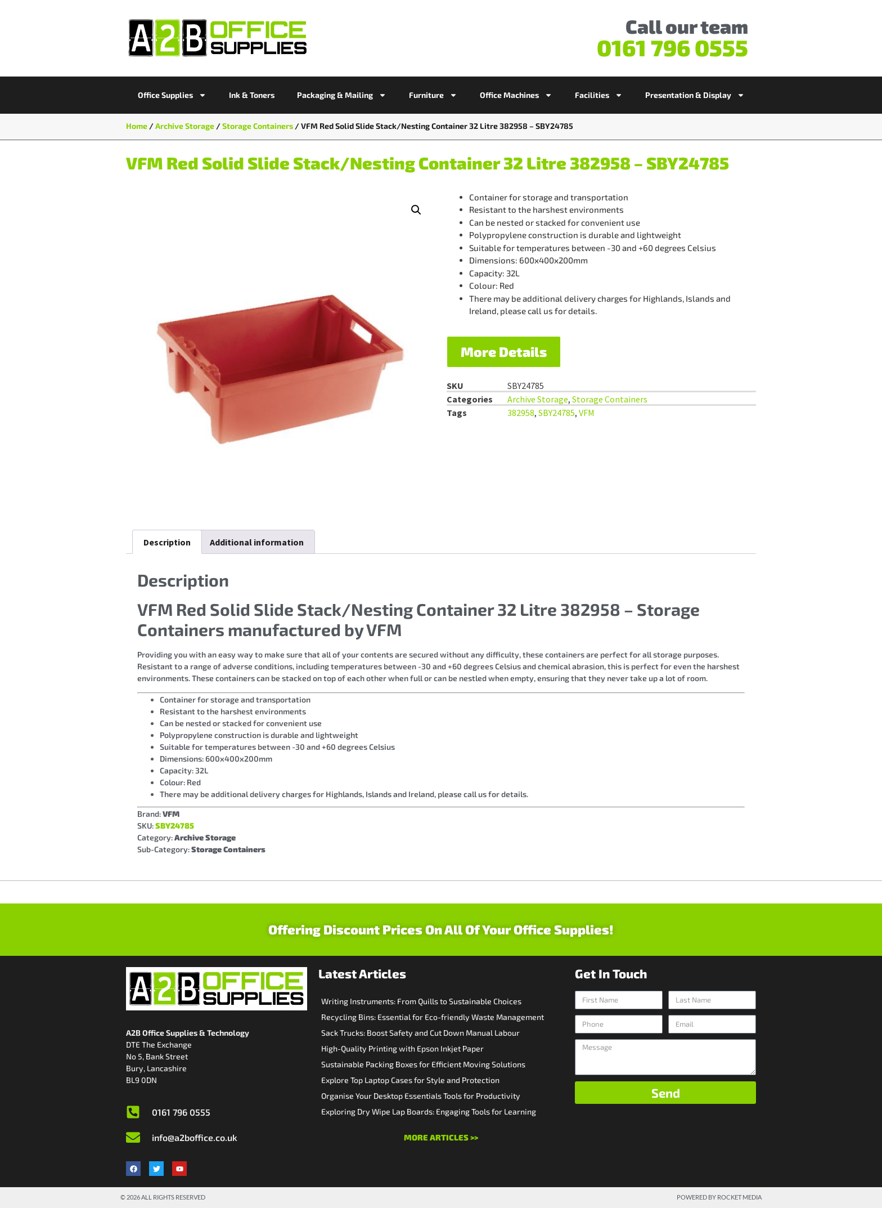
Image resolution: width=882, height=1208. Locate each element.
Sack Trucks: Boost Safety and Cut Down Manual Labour (420, 1032)
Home (136, 126)
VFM (587, 412)
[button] (416, 210)
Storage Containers (257, 126)
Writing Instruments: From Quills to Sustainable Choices (421, 1001)
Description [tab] (167, 542)
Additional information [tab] (257, 542)
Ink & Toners (251, 95)
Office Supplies (172, 95)
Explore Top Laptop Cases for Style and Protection (410, 1080)
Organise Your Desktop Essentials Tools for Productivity (420, 1095)
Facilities (599, 95)
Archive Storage (184, 126)
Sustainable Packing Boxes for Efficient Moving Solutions (423, 1064)
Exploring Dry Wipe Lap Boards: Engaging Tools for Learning (428, 1111)
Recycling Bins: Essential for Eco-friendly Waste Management (432, 1017)
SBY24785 (556, 412)
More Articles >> (441, 1137)
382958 (520, 412)
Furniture (433, 95)
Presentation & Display (695, 95)
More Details (504, 351)
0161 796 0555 (672, 47)
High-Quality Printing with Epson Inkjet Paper (402, 1048)
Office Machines (516, 95)
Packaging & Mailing (341, 95)
